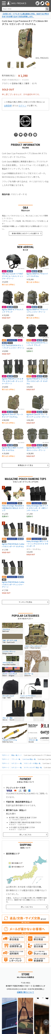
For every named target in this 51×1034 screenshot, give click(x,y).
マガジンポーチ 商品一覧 (32, 763)
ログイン (22, 105)
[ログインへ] (42, 3)
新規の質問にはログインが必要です (25, 233)
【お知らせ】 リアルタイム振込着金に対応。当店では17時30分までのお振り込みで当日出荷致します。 (25, 15)
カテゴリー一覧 (16, 763)
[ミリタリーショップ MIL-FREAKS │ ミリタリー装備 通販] (16, 3)
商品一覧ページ (16, 755)
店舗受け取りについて (25, 992)
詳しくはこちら (25, 834)
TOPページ (5, 755)
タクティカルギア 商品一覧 (33, 767)
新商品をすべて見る (25, 465)
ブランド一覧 (15, 759)
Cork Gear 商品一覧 (29, 759)
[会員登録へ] (37, 3)
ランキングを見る (25, 602)
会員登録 (8, 105)
